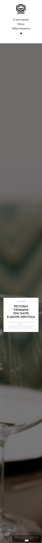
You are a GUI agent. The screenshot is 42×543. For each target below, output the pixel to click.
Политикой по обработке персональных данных (29, 538)
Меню (21, 23)
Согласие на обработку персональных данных (26, 537)
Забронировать (21, 28)
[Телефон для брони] (21, 33)
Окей (27, 540)
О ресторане (21, 19)
